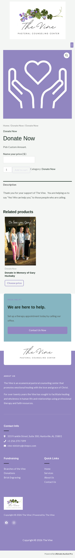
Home (6, 125)
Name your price (14, 154)
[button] (71, 45)
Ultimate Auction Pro (64, 554)
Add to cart (21, 169)
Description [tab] (9, 184)
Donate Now (17, 125)
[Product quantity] (7, 169)
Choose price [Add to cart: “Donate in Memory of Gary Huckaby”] (14, 283)
